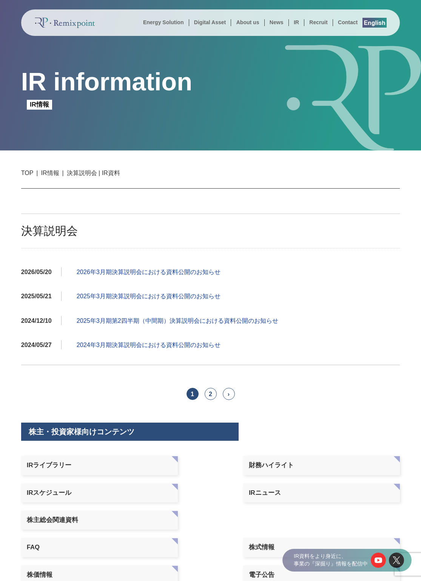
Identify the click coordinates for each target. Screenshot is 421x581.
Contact (348, 22)
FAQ (33, 487)
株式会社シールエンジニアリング (356, 535)
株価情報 (192, 487)
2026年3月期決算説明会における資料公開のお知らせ (149, 271)
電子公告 (269, 487)
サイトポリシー (376, 568)
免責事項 (346, 487)
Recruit (318, 22)
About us (247, 22)
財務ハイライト (125, 465)
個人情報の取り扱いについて (317, 568)
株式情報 (116, 487)
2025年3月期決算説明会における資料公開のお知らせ (149, 296)
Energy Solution (163, 22)
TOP (27, 173)
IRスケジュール (202, 465)
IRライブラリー (49, 465)
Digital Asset (210, 22)
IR (296, 22)
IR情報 (50, 173)
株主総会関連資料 (358, 465)
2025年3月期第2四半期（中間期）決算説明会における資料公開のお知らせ (177, 320)
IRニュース (272, 465)
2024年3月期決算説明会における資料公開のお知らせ (149, 344)
